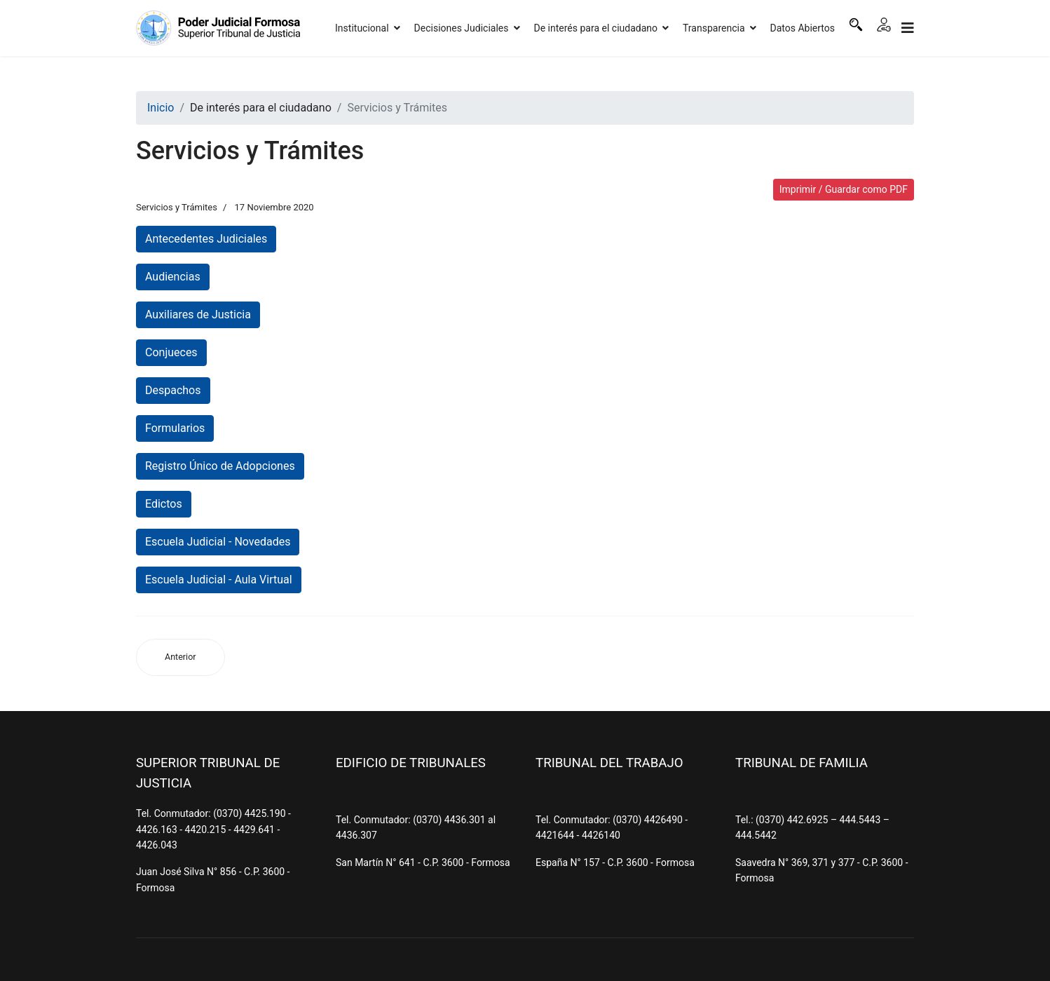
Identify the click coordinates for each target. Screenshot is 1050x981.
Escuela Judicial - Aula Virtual (218, 579)
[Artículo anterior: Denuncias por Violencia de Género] (180, 657)
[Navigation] (907, 28)
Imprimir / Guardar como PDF (843, 189)
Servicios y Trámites (176, 207)
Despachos (173, 390)
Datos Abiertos (803, 28)
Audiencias (172, 276)
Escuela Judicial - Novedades (217, 541)
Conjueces (171, 352)
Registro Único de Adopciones (220, 466)
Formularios (175, 428)
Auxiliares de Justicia (198, 314)
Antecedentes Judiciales (206, 238)
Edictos (163, 503)
